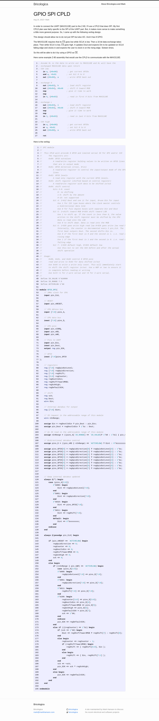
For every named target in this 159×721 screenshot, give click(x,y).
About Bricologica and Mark (113, 4)
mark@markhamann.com (44, 712)
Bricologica (41, 4)
